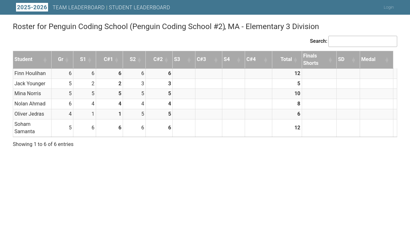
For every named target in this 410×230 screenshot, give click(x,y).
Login (389, 7)
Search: (318, 41)
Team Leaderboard (79, 7)
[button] (45, 59)
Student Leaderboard (139, 7)
